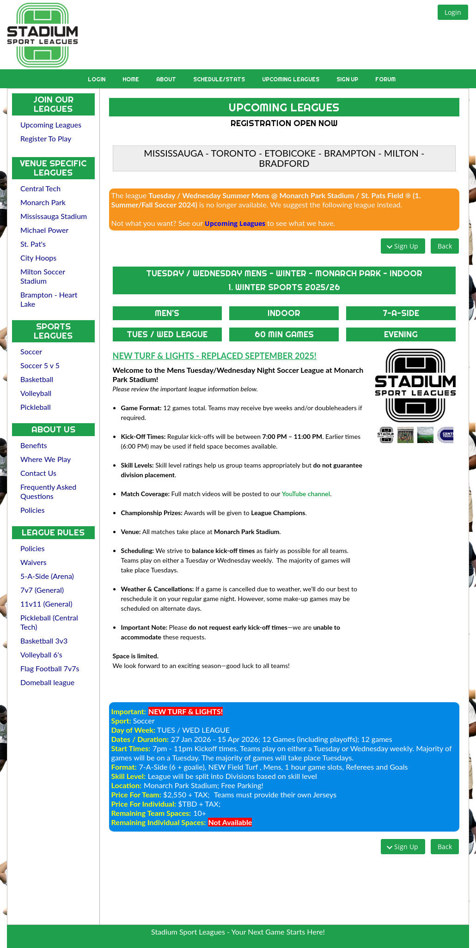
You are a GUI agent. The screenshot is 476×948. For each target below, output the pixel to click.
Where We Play (45, 459)
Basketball (36, 379)
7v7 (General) (42, 589)
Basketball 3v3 (43, 640)
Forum (385, 79)
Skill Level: (128, 776)
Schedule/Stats (219, 79)
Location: (126, 785)
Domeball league (47, 682)
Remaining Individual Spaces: (158, 822)
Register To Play (45, 138)
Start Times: (131, 748)
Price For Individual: (143, 803)
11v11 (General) (46, 603)
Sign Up (348, 79)
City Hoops (38, 257)
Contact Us (38, 472)
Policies (32, 509)
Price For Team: (136, 794)
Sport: (121, 720)
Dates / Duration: (140, 739)
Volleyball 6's (41, 654)
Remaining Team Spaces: (151, 812)
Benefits (33, 445)
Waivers (33, 562)
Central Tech (40, 188)
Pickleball (35, 406)
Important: (128, 711)
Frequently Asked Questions (48, 491)
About (166, 79)
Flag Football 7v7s (49, 668)
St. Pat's (33, 243)
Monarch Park (43, 202)
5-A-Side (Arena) (47, 575)
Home (131, 79)
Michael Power (44, 229)
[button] (453, 12)
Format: (124, 766)
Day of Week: (133, 729)
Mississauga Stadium (53, 216)
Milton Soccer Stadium (42, 276)
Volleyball (35, 393)
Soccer (31, 351)
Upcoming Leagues (291, 79)
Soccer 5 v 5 (40, 365)
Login (97, 79)
